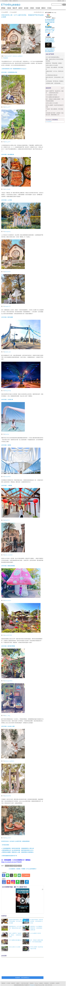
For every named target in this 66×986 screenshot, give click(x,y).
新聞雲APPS (15, 0)
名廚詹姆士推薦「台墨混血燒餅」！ (54, 83)
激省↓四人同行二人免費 (49, 30)
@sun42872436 (8, 635)
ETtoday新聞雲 (5, 0)
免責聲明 (57, 983)
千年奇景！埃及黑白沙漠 (49, 48)
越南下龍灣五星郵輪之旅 (49, 50)
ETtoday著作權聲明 (30, 868)
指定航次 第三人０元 (49, 32)
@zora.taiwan (7, 600)
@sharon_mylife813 (17, 56)
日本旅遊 (49, 8)
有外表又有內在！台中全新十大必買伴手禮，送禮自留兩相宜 (15, 841)
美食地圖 (38, 8)
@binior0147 (8, 56)
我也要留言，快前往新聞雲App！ (22, 977)
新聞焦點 (3, 8)
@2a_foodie (7, 189)
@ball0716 (7, 520)
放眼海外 (20, 8)
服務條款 (41, 983)
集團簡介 (18, 983)
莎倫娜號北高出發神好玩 (49, 29)
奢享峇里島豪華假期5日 (49, 51)
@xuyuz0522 (7, 476)
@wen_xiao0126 (8, 555)
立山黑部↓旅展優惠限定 (49, 40)
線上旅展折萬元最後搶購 (49, 19)
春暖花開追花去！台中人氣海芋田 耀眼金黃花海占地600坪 (15, 928)
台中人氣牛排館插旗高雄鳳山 (52, 57)
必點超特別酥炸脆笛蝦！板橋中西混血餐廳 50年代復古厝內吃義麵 (15, 921)
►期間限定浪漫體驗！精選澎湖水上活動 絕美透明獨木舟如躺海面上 (17, 852)
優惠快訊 (43, 8)
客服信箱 (31, 983)
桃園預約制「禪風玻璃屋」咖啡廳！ (54, 63)
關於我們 (13, 983)
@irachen (6, 434)
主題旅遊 (9, 8)
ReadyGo (5, 58)
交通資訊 (32, 8)
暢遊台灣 (15, 8)
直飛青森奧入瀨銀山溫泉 (49, 22)
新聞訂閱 (59, 0)
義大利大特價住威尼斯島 (49, 20)
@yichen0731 (7, 796)
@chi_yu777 (7, 107)
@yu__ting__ (7, 715)
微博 (63, 0)
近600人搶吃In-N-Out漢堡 (14, 946)
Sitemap (36, 983)
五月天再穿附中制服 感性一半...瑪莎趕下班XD (14, 887)
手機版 (10, 0)
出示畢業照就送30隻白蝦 (51, 75)
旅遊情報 (15, 865)
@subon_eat (7, 352)
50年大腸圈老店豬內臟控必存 (15, 940)
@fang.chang (7, 390)
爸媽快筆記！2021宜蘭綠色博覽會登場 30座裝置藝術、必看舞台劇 (36, 928)
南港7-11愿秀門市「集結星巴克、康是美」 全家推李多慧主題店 (15, 935)
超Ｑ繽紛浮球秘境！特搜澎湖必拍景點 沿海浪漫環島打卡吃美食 (36, 921)
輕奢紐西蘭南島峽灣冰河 (49, 41)
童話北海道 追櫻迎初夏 (49, 38)
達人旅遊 (11, 865)
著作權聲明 (52, 983)
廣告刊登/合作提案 (24, 983)
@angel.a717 (7, 306)
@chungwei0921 (8, 680)
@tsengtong (7, 231)
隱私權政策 (46, 983)
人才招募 (8, 983)
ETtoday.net (32, 984)
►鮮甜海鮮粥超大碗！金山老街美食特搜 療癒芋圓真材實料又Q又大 (17, 850)
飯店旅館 (26, 8)
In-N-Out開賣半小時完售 (35, 933)
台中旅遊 (19, 865)
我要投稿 (3, 983)
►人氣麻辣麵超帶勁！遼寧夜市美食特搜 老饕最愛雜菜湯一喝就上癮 (17, 848)
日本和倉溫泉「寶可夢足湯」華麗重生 (55, 81)
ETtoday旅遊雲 (48, 121)
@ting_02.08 (7, 838)
